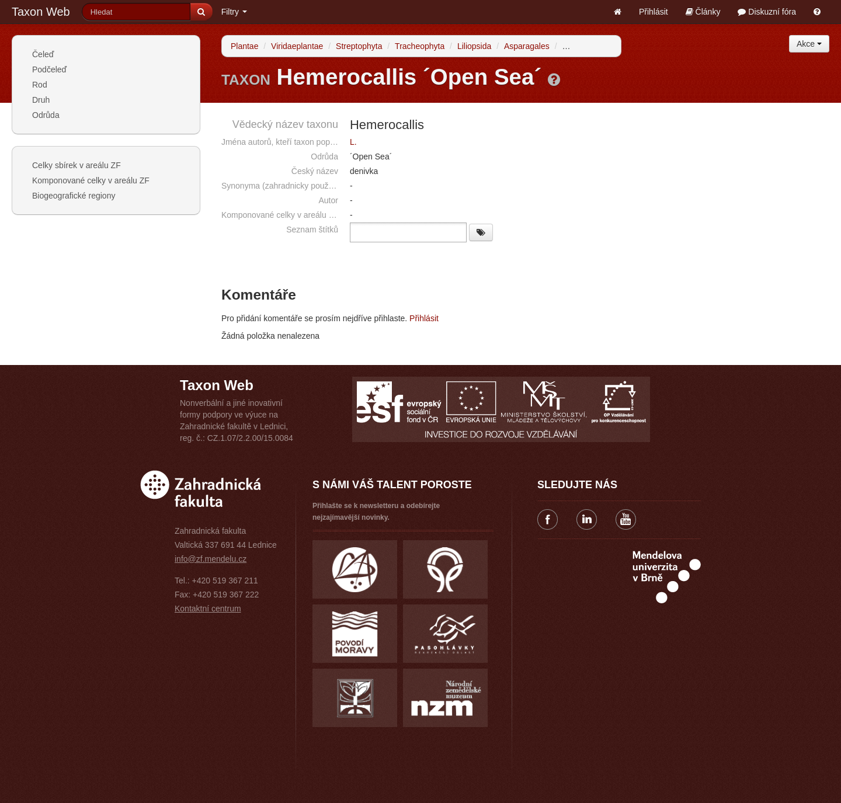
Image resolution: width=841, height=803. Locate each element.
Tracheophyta (419, 46)
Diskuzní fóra (767, 11)
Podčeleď (49, 69)
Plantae (244, 46)
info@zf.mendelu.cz (210, 559)
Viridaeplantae (297, 46)
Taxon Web (41, 11)
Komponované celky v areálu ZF (91, 180)
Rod (39, 84)
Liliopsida (474, 46)
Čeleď (43, 54)
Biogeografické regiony (73, 195)
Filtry (234, 11)
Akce (809, 43)
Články (703, 11)
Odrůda (46, 115)
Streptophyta (359, 46)
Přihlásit (653, 11)
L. (353, 142)
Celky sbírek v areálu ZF (76, 165)
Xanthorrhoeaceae (595, 46)
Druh (41, 100)
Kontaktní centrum (208, 608)
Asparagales (527, 46)
